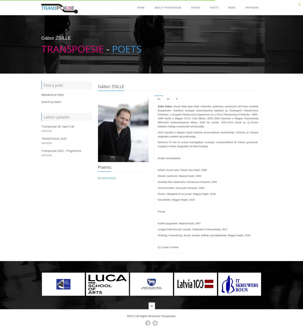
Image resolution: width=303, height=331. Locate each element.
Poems (195, 7)
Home (141, 7)
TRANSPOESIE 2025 (53, 138)
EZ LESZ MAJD (107, 178)
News (232, 7)
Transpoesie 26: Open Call (57, 126)
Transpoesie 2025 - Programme (61, 151)
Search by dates (51, 102)
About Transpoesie (167, 7)
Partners (252, 7)
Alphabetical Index (52, 95)
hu (158, 98)
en (168, 98)
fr (177, 98)
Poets (214, 7)
